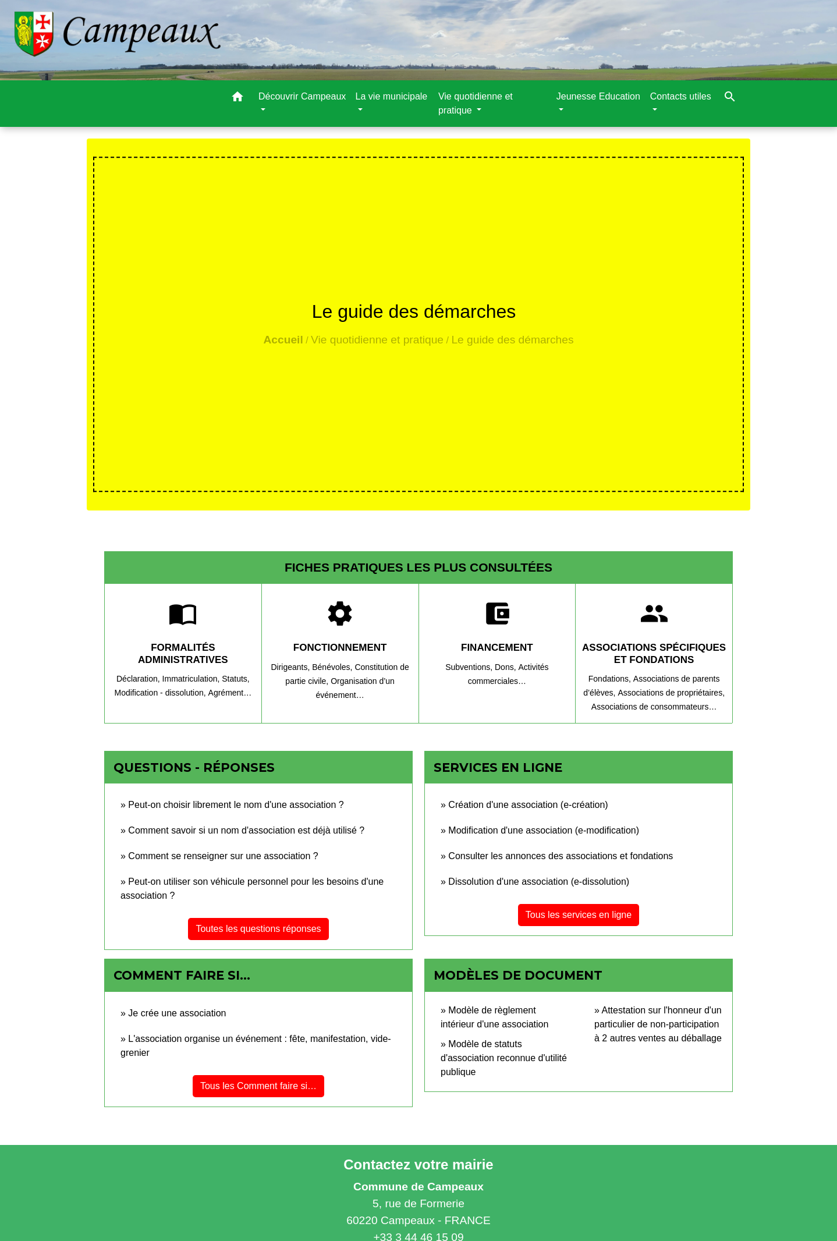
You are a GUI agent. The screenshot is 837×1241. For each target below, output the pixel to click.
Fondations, (610, 678)
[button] (237, 98)
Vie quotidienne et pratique (377, 340)
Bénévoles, (333, 667)
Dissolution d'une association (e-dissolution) (538, 882)
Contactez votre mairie (418, 1164)
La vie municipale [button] (392, 96)
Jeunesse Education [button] (598, 96)
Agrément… (230, 692)
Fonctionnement (340, 647)
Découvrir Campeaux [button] (302, 96)
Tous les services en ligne (579, 915)
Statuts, (235, 678)
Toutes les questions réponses (258, 929)
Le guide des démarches (512, 340)
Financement (497, 647)
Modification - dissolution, (161, 692)
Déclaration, (139, 678)
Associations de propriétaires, (671, 692)
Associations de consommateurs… (654, 706)
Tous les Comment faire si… (258, 1086)
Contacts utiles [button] (680, 96)
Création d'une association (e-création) (528, 805)
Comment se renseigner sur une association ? (223, 856)
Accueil (283, 340)
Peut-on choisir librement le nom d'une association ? (235, 805)
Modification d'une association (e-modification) (543, 830)
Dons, (506, 667)
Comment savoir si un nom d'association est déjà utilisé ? (246, 830)
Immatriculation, (192, 678)
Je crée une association (177, 1013)
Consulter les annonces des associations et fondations (560, 856)
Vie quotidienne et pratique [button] (475, 103)
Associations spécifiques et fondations (654, 653)
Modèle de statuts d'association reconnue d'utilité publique (504, 1058)
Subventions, (470, 667)
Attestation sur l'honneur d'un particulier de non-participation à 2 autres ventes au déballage (658, 1024)
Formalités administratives (183, 653)
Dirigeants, (291, 667)
